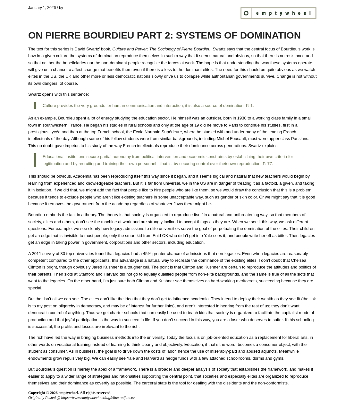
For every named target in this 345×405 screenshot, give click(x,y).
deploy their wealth (256, 298)
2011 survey (43, 253)
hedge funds (177, 358)
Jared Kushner (105, 267)
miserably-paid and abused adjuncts (243, 351)
